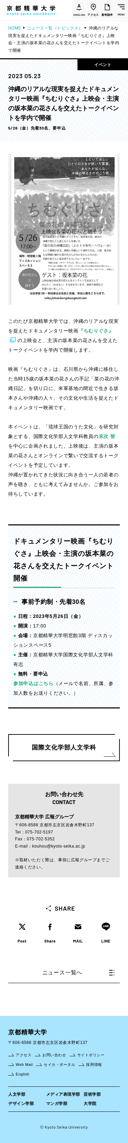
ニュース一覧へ (78, 972)
